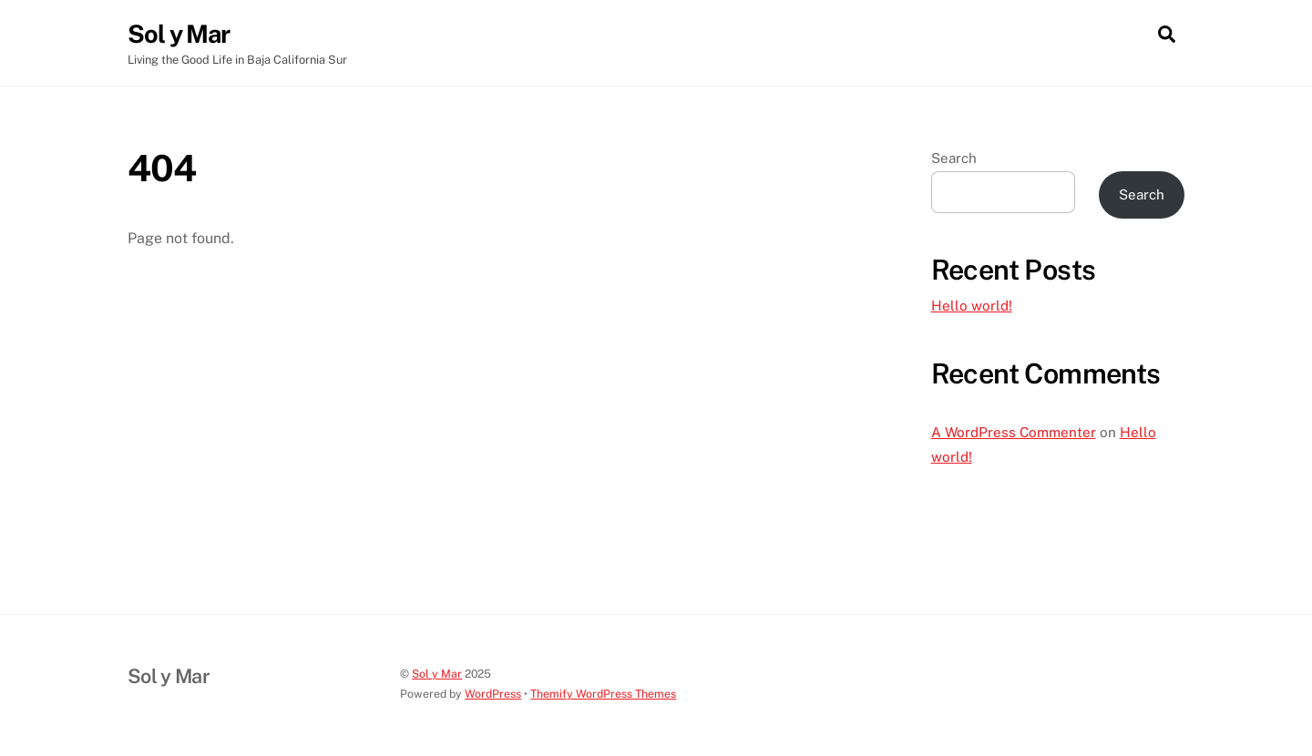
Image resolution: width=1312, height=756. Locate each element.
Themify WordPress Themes (603, 693)
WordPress (493, 693)
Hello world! (971, 305)
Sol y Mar (437, 673)
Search (954, 158)
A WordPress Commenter (1013, 432)
